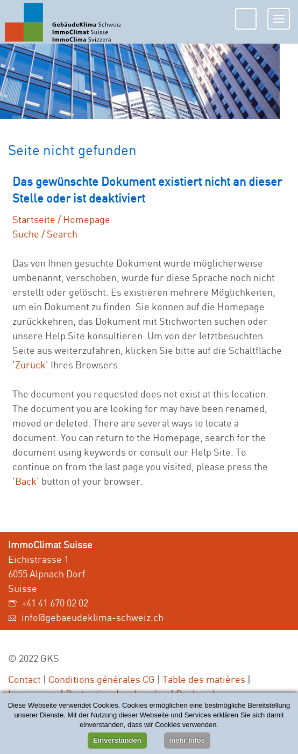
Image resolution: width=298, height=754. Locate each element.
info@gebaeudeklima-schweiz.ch (93, 617)
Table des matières (203, 679)
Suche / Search (44, 234)
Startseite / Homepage (61, 219)
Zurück (30, 365)
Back (26, 481)
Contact (24, 679)
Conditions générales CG (101, 679)
